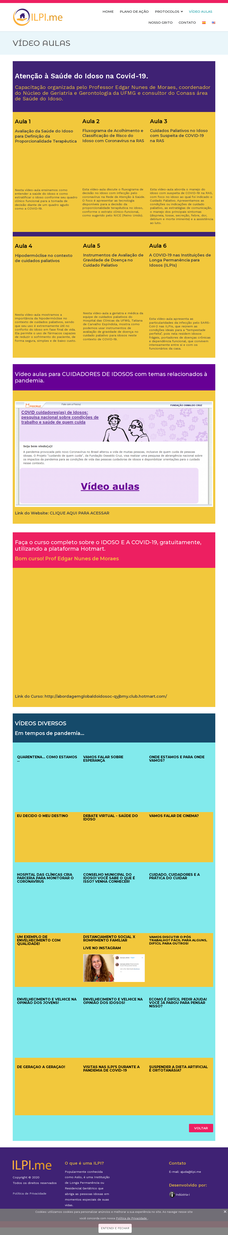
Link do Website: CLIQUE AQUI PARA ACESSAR (62, 513)
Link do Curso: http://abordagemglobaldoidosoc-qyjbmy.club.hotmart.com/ (91, 696)
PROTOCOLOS (167, 11)
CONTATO (187, 22)
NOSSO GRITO (160, 22)
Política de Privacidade (29, 1193)
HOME (108, 11)
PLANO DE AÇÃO (134, 11)
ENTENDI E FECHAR (115, 1228)
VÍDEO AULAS (200, 11)
